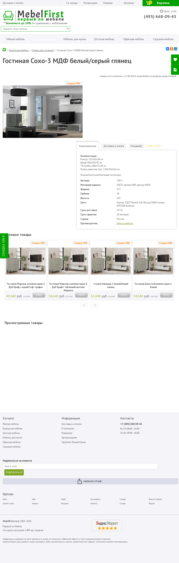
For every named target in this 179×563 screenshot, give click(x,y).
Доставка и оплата (13, 3)
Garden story (8, 503)
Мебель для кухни (12, 437)
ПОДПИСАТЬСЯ (14, 472)
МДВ (63, 499)
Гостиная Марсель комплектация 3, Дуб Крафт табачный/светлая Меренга (68, 285)
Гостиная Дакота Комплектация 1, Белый (153, 285)
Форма (152, 503)
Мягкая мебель (11, 423)
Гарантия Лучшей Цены (74, 442)
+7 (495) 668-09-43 (131, 423)
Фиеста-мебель (126, 223)
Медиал (64, 503)
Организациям (69, 437)
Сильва (123, 499)
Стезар (123, 503)
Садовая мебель (12, 446)
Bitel (5, 499)
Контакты (129, 3)
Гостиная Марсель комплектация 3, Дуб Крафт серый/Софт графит (26, 285)
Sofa (33, 499)
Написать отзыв (92, 481)
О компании (68, 428)
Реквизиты (67, 432)
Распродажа (90, 3)
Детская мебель (11, 432)
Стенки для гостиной (43, 50)
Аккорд (35, 503)
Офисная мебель (12, 442)
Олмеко (93, 503)
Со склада (72, 3)
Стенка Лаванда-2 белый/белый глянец (110, 285)
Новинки (108, 3)
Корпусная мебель (19, 50)
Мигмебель (95, 499)
